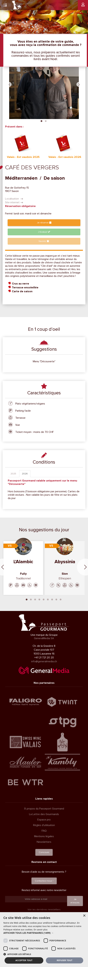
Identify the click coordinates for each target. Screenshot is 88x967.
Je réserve (44, 222)
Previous (9, 84)
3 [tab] (35, 599)
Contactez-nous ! (44, 880)
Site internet (14, 202)
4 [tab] (39, 599)
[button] (44, 933)
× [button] (84, 915)
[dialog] (44, 939)
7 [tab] (52, 599)
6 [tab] (48, 599)
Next (78, 84)
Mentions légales (44, 836)
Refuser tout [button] (64, 960)
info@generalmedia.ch (44, 661)
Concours (44, 852)
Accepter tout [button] (23, 960)
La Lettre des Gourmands (44, 814)
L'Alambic (23, 562)
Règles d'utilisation (44, 825)
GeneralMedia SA (44, 638)
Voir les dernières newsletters (44, 909)
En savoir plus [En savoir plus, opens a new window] (40, 929)
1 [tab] (41, 120)
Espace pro (44, 819)
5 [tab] (43, 599)
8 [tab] (56, 599)
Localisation (14, 198)
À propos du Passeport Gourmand (44, 808)
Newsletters (44, 842)
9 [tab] (60, 599)
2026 (25, 473)
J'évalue (44, 231)
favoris (44, 241)
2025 (13, 473)
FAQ (44, 830)
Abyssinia (65, 562)
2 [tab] (45, 120)
